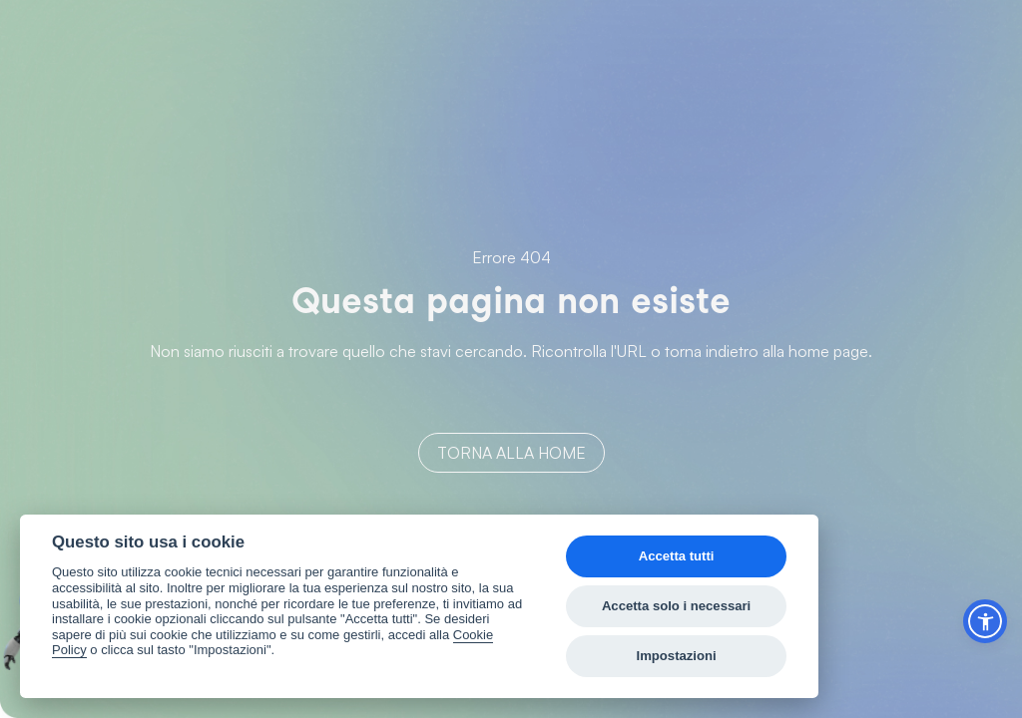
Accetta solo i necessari (676, 605)
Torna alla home (511, 453)
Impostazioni (677, 655)
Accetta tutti (677, 555)
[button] (985, 621)
